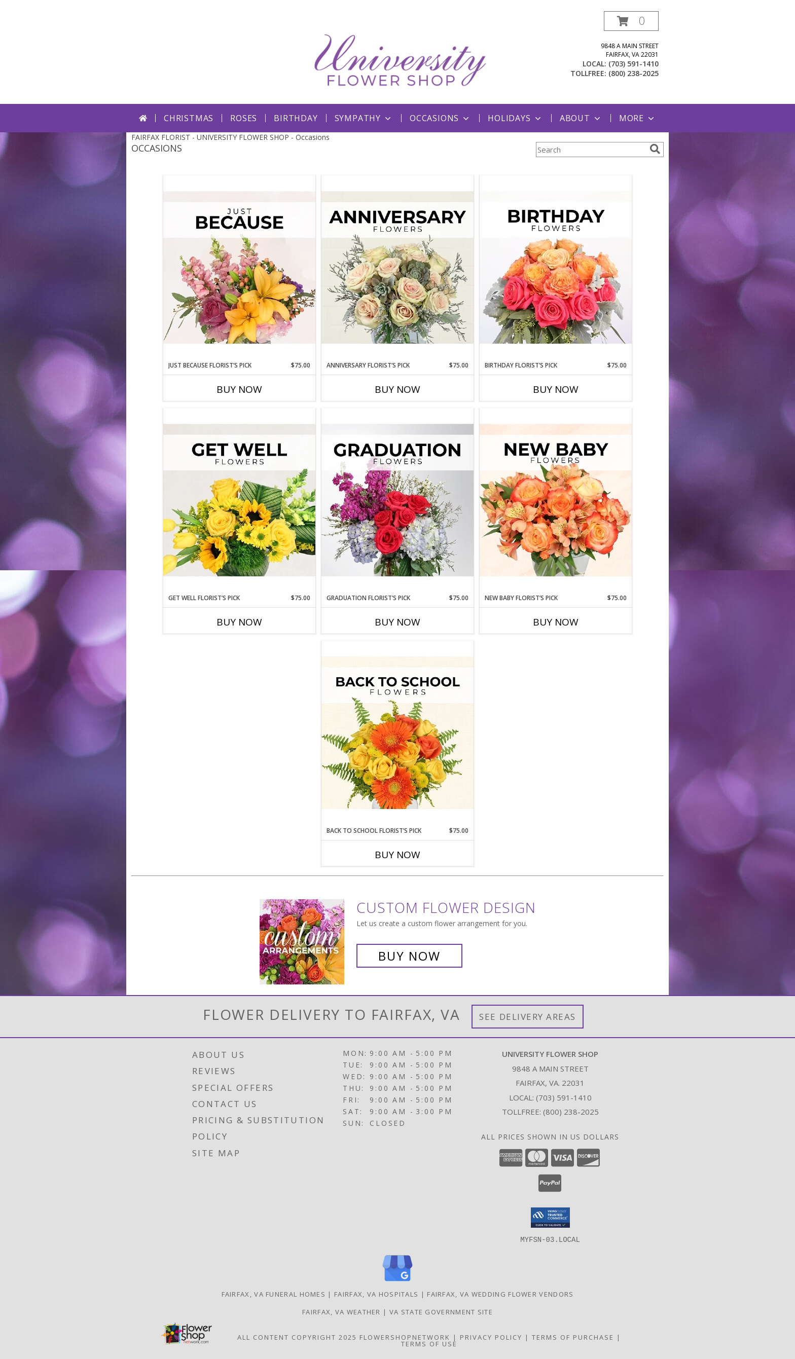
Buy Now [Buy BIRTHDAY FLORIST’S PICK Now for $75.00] (556, 389)
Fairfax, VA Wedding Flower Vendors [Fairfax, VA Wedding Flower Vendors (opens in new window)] (500, 1293)
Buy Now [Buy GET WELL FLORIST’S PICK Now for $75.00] (239, 622)
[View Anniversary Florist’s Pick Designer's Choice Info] (397, 268)
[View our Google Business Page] (397, 1281)
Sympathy (364, 118)
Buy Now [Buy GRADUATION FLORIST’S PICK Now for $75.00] (397, 622)
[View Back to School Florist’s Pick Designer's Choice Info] (397, 733)
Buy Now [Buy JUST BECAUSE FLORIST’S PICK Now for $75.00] (239, 389)
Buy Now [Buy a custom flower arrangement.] (409, 955)
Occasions (440, 118)
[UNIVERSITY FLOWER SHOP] (398, 57)
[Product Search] (590, 149)
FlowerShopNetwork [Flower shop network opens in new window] (404, 1336)
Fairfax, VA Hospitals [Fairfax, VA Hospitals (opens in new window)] (376, 1293)
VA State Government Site (441, 1311)
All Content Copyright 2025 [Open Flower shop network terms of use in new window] (297, 1336)
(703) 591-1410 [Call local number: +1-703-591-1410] (633, 63)
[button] (631, 21)
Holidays (515, 118)
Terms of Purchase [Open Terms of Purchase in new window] (573, 1336)
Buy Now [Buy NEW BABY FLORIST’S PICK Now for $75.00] (556, 622)
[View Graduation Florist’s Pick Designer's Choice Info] (397, 501)
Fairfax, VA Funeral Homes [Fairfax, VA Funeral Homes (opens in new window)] (274, 1293)
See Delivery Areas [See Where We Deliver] (527, 1016)
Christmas (188, 118)
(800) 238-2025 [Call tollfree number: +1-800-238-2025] (633, 73)
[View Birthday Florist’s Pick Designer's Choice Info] (556, 268)
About (581, 118)
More (637, 118)
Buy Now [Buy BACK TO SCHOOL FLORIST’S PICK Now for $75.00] (397, 854)
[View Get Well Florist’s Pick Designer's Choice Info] (239, 501)
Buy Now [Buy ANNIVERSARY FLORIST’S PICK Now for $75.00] (397, 389)
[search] (655, 149)
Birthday (295, 118)
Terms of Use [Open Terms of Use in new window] (429, 1343)
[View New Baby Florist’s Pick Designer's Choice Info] (556, 501)
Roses (243, 118)
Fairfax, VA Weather (341, 1311)
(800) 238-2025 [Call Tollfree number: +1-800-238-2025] (571, 1112)
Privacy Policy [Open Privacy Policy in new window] (491, 1336)
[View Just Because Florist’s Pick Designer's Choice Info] (239, 268)
